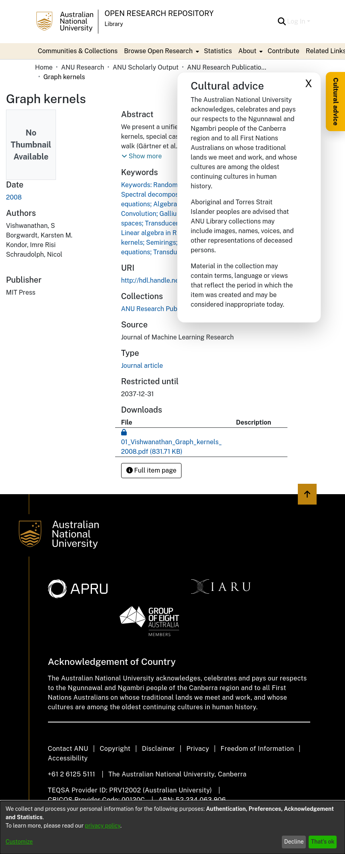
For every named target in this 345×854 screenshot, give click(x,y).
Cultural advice (335, 102)
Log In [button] (297, 21)
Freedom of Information (257, 748)
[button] (282, 21)
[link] (161, 309)
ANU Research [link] (82, 67)
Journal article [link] (142, 365)
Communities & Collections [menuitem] (78, 51)
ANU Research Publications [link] (227, 67)
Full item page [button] (151, 470)
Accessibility (68, 758)
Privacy (197, 748)
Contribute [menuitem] (283, 51)
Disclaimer (158, 748)
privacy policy (102, 825)
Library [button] (114, 24)
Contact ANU (68, 748)
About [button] (247, 51)
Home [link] (44, 67)
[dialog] (172, 827)
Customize (19, 841)
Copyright (115, 748)
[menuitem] (161, 51)
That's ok (323, 841)
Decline (294, 841)
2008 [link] (14, 197)
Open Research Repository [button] (159, 13)
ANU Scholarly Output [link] (146, 67)
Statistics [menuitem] (218, 51)
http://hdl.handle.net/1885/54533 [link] (171, 280)
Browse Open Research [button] (158, 51)
